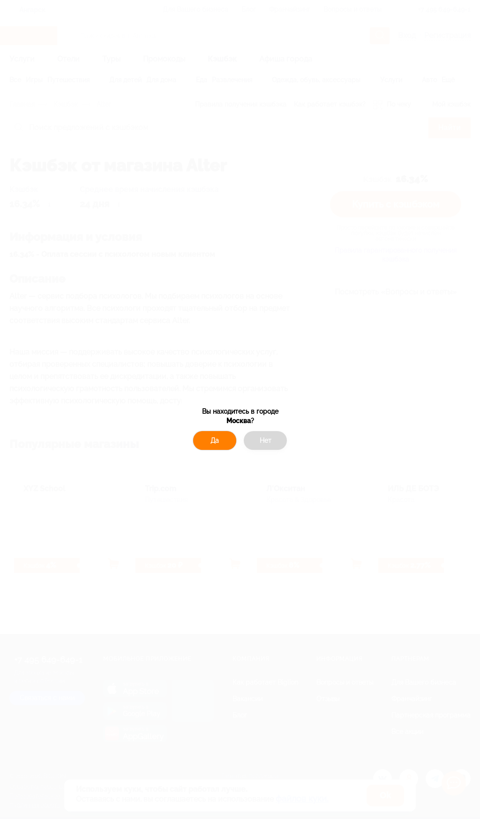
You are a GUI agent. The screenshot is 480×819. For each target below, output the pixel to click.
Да (214, 440)
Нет (265, 440)
